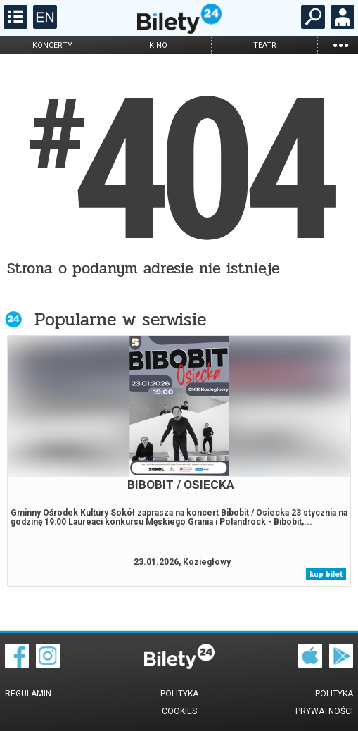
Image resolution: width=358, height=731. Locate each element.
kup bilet (326, 574)
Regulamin (28, 694)
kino (158, 45)
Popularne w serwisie (120, 319)
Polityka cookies (179, 702)
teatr (264, 45)
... (340, 45)
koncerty (52, 45)
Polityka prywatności (324, 702)
